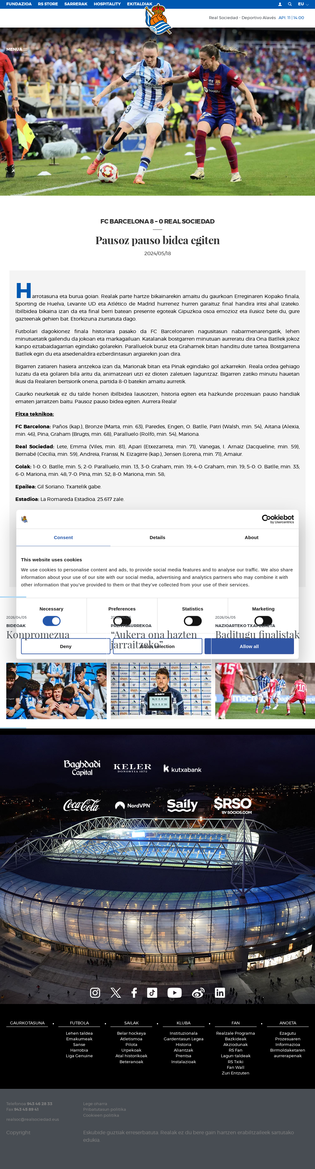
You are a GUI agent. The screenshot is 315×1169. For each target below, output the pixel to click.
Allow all (249, 646)
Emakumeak (79, 1039)
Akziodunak (235, 1045)
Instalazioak (183, 1062)
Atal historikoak (131, 1056)
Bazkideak (236, 1039)
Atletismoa (131, 1039)
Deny (66, 646)
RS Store (48, 4)
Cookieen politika (101, 1116)
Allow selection (157, 646)
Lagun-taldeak (236, 1056)
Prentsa (183, 1056)
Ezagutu (288, 1034)
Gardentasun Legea (184, 1039)
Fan (236, 1023)
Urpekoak (131, 1050)
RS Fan (236, 1050)
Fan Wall (235, 1068)
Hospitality (107, 4)
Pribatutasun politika (104, 1110)
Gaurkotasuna (27, 1023)
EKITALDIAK (139, 4)
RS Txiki (235, 1062)
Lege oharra (95, 1104)
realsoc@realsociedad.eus (32, 1120)
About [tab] (252, 537)
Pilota (131, 1045)
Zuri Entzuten (235, 1073)
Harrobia (79, 1050)
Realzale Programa (235, 1034)
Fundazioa (19, 4)
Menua (16, 50)
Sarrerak (76, 4)
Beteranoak (131, 1062)
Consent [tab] (63, 537)
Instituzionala (184, 1034)
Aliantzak (183, 1050)
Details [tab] (157, 537)
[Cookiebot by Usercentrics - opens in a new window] (266, 519)
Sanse (79, 1045)
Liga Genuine (79, 1056)
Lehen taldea (79, 1034)
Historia (183, 1045)
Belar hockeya (131, 1034)
